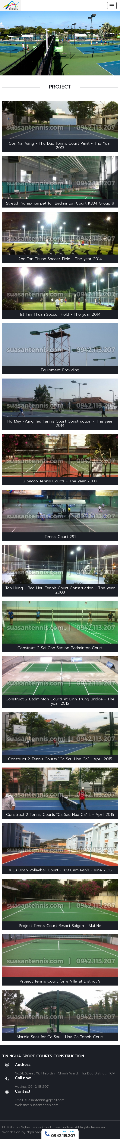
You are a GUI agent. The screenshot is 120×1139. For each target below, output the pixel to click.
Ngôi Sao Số (36, 1132)
